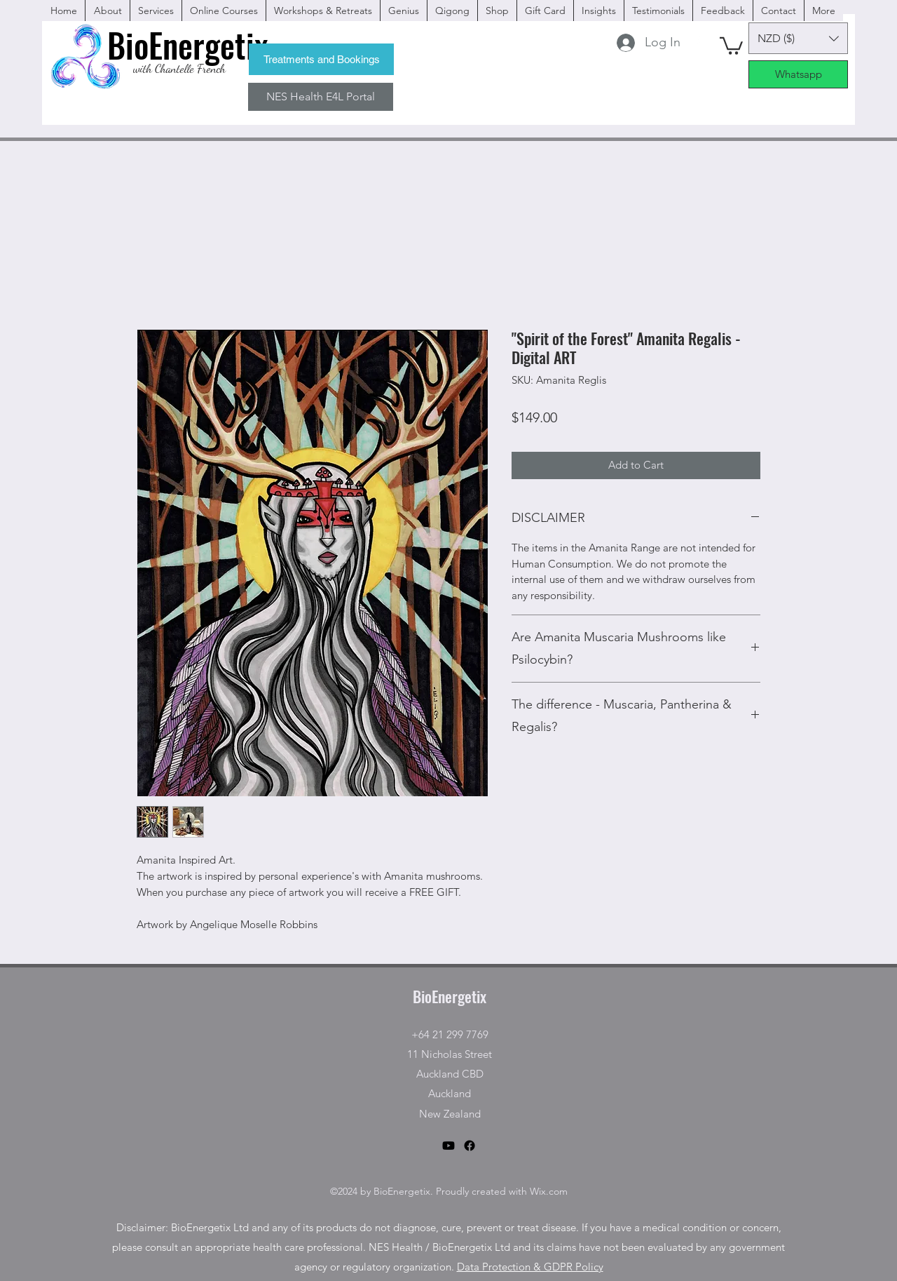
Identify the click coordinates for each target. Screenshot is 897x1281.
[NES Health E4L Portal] (320, 97)
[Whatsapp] (798, 74)
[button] (731, 45)
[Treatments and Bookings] (321, 59)
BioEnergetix (449, 996)
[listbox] (798, 38)
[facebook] (697, 42)
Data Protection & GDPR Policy (530, 1266)
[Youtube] (448, 1146)
